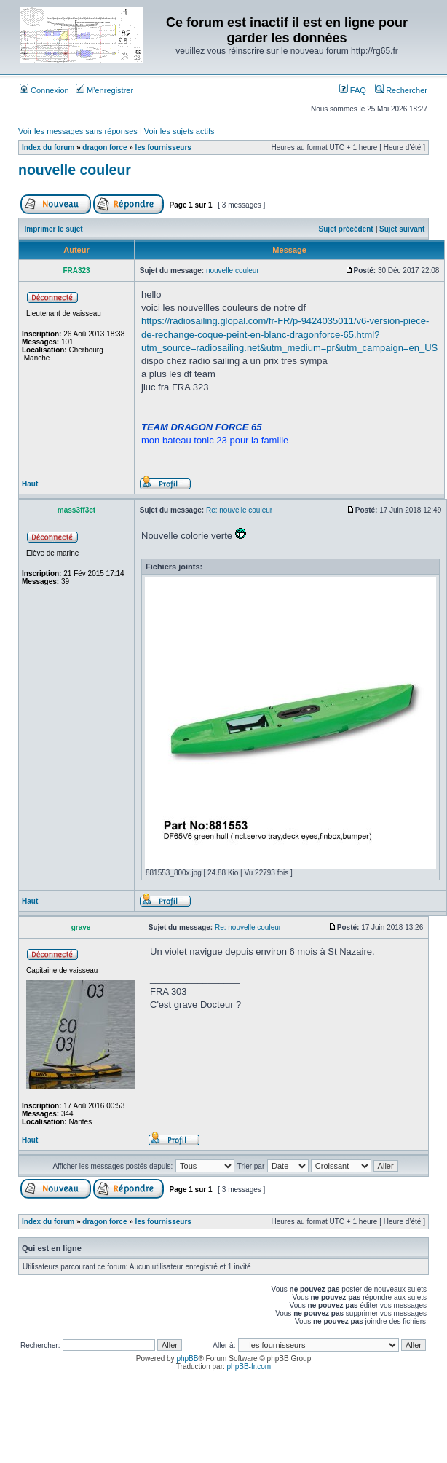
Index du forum (48, 147)
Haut (30, 484)
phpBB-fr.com (249, 1367)
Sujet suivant (401, 229)
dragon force (104, 147)
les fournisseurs (163, 147)
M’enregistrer (104, 90)
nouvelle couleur (74, 170)
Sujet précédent (346, 229)
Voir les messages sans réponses (78, 131)
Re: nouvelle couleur (239, 510)
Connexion (44, 90)
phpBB (187, 1358)
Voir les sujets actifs (179, 131)
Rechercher (401, 90)
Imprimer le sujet (54, 229)
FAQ (352, 90)
